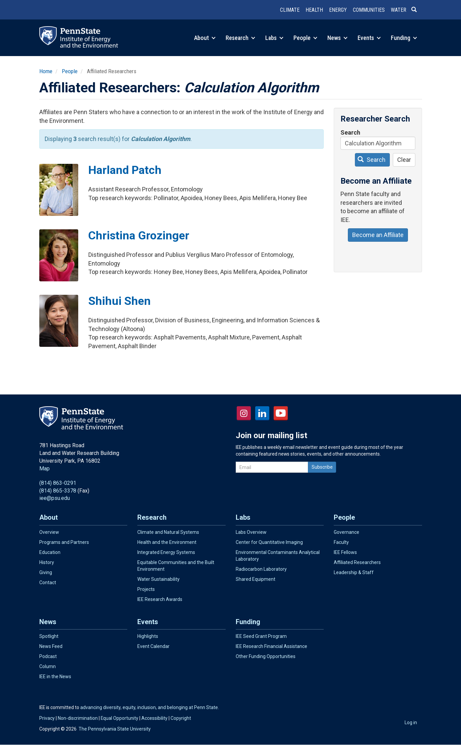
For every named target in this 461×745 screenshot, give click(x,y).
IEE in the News (55, 676)
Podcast (48, 656)
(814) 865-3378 (57, 490)
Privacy (47, 718)
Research (240, 37)
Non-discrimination (78, 718)
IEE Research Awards (159, 599)
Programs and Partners (64, 542)
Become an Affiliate (378, 234)
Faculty (341, 542)
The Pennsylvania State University (115, 729)
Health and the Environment (166, 542)
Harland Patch (125, 170)
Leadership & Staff (354, 572)
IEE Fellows (345, 552)
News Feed (50, 646)
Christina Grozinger (138, 235)
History (46, 562)
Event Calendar (153, 646)
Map (44, 468)
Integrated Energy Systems (166, 552)
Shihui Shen (119, 301)
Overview (49, 532)
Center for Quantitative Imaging (269, 542)
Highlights (147, 636)
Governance (346, 532)
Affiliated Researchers (357, 562)
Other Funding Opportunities (265, 656)
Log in (411, 722)
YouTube (281, 413)
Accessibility (154, 718)
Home (45, 71)
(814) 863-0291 (57, 483)
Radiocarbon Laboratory (261, 569)
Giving (45, 572)
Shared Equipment (255, 579)
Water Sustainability (158, 579)
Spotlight (48, 636)
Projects (146, 589)
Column (47, 666)
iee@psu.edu (54, 498)
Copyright (181, 718)
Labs (274, 37)
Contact (47, 582)
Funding (404, 37)
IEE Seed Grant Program (261, 636)
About (205, 37)
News (337, 37)
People (305, 37)
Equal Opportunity (119, 718)
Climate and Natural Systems (168, 532)
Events (369, 37)
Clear (404, 159)
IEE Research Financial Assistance (271, 646)
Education (49, 552)
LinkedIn (262, 413)
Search (350, 132)
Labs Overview (251, 532)
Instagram (244, 413)
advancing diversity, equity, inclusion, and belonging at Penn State (149, 707)
